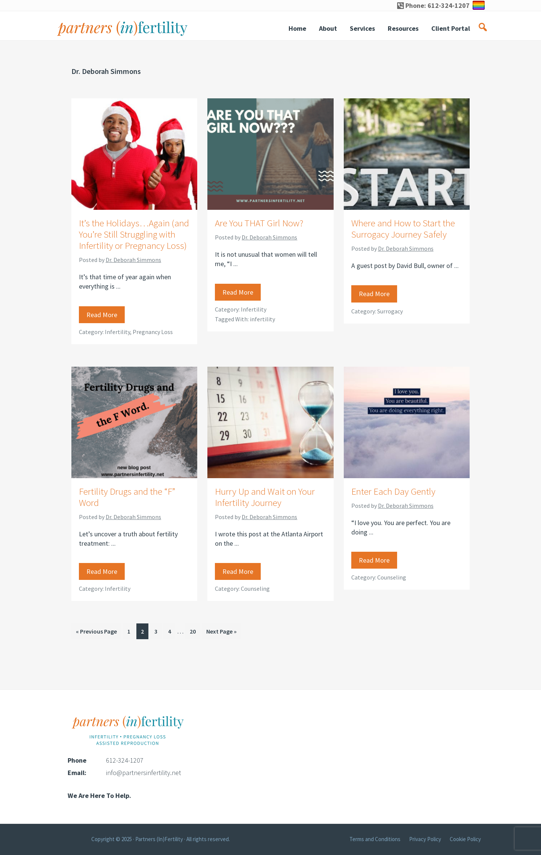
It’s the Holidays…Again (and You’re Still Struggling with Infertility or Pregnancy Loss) (134, 234)
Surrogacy (390, 311)
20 (194, 630)
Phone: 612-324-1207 (433, 5)
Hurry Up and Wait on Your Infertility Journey (265, 497)
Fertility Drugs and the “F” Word (127, 497)
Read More (101, 314)
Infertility (117, 332)
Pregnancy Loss (153, 332)
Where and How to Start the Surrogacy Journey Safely (403, 228)
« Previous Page (96, 632)
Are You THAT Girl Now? (259, 223)
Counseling (255, 588)
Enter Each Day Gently (393, 491)
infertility (262, 319)
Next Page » (221, 632)
